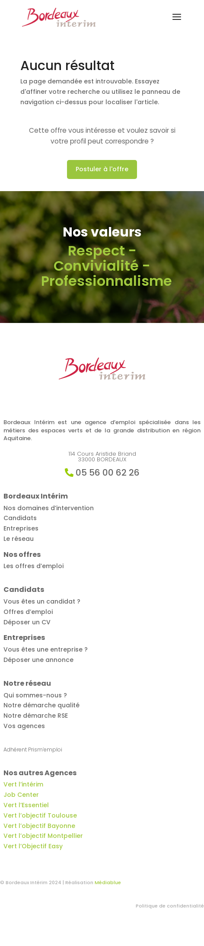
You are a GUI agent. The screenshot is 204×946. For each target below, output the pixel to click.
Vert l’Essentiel (26, 805)
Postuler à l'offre (102, 169)
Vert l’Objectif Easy (33, 846)
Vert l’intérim (23, 784)
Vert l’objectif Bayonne (39, 825)
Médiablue (108, 882)
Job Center (21, 794)
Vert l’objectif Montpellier (43, 835)
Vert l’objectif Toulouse (40, 815)
